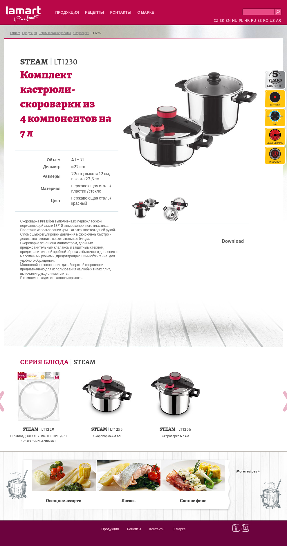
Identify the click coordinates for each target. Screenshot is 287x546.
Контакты (120, 12)
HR (247, 20)
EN (228, 20)
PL (241, 20)
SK (222, 20)
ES (259, 20)
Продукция (67, 12)
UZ (272, 20)
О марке (145, 12)
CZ (216, 20)
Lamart (23, 15)
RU (253, 20)
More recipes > (248, 471)
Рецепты (94, 12)
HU (234, 20)
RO (265, 20)
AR (278, 20)
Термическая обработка (55, 33)
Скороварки (81, 33)
